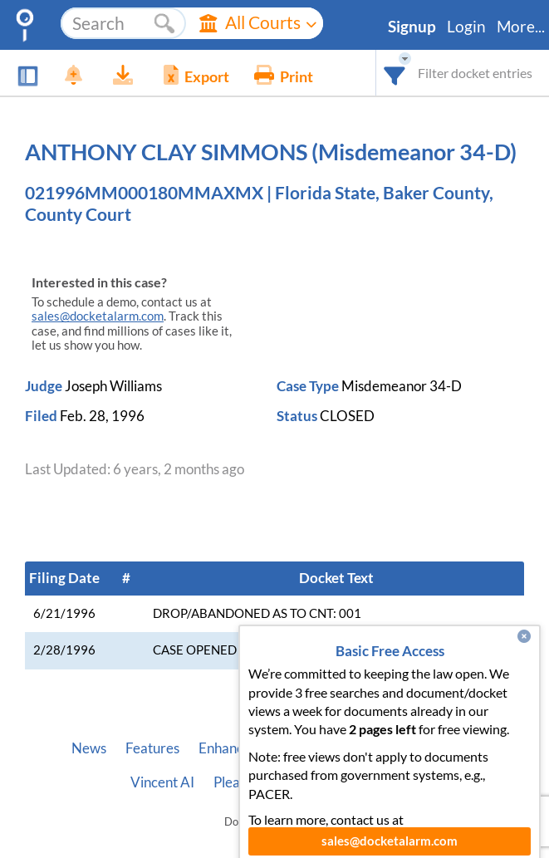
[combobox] (394, 73)
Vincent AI (162, 782)
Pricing (291, 748)
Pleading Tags (255, 782)
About (350, 748)
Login (466, 26)
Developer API (433, 748)
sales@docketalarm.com (98, 316)
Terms (400, 782)
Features (152, 748)
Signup (412, 26)
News (88, 748)
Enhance (225, 748)
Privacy (339, 782)
